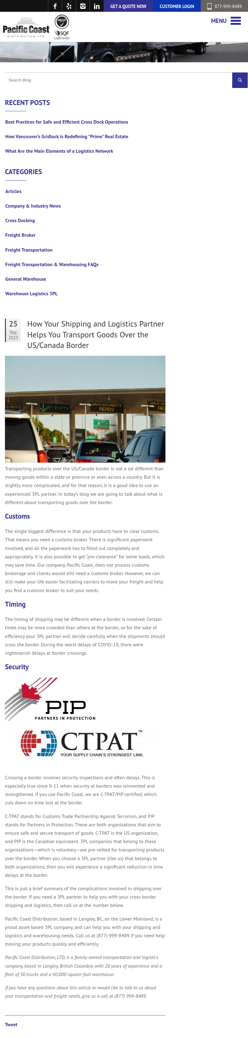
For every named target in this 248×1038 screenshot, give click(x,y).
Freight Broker (20, 235)
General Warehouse (25, 279)
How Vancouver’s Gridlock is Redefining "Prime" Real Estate (66, 136)
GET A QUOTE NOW (128, 6)
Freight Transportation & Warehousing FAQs (52, 264)
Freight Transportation (29, 250)
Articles (13, 191)
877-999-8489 (224, 6)
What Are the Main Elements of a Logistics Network (59, 151)
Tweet (11, 1024)
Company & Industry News (33, 206)
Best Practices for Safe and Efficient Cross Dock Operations (66, 122)
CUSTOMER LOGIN (177, 6)
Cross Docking (20, 220)
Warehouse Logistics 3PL (31, 293)
